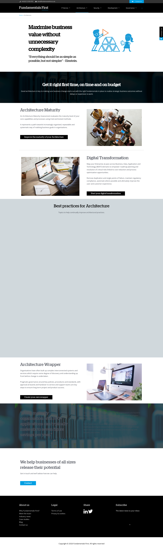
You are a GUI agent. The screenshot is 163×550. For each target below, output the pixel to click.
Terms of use (56, 511)
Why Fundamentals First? (29, 511)
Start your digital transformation (106, 193)
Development (114, 8)
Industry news (25, 516)
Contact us (23, 525)
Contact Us (137, 1)
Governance (131, 8)
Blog (21, 522)
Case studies (24, 519)
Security (98, 8)
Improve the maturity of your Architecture (44, 137)
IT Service (65, 8)
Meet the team (25, 513)
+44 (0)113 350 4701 (26, 1)
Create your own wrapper (36, 397)
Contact (28, 483)
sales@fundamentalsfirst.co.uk (45, 1)
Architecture (82, 8)
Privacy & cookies (58, 513)
